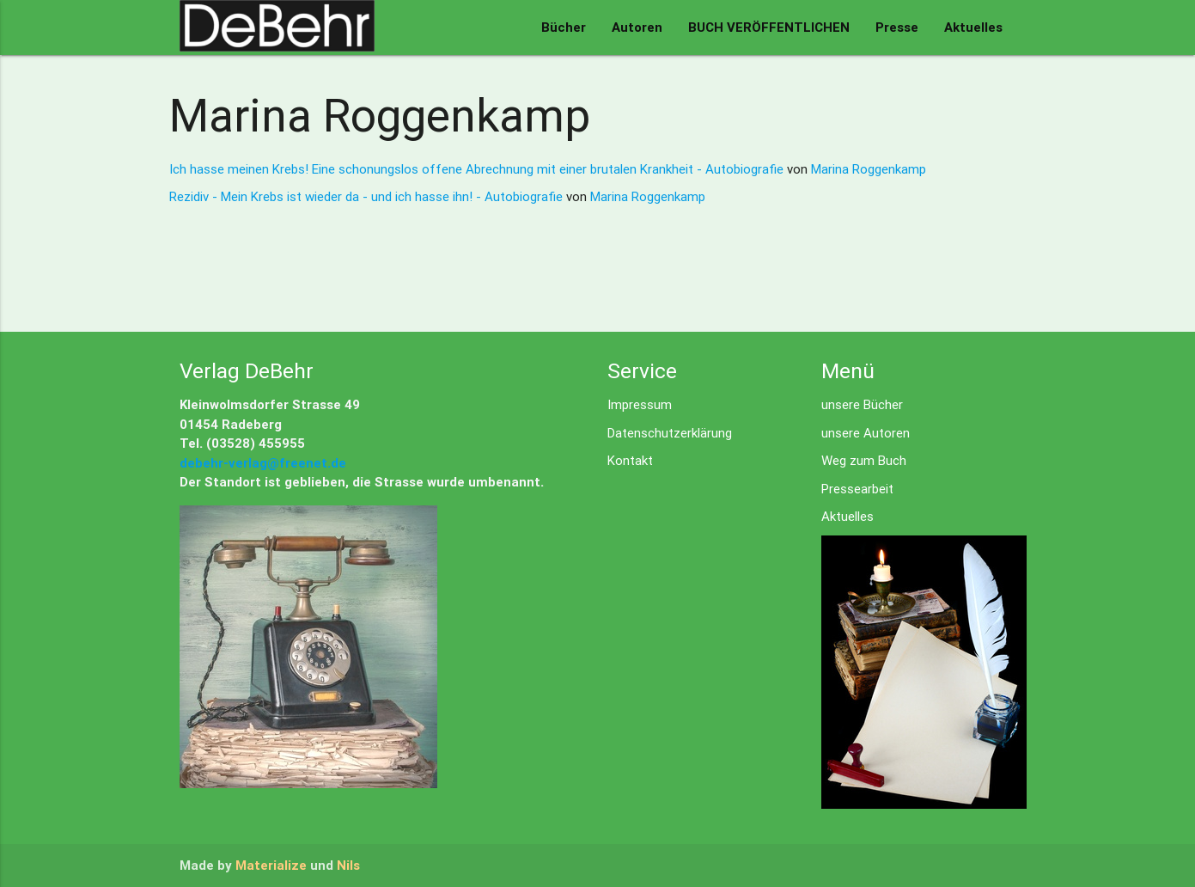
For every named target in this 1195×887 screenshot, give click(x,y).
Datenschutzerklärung (669, 433)
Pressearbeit (857, 488)
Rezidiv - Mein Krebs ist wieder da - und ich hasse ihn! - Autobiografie (367, 196)
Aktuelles (973, 27)
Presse (896, 27)
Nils (348, 865)
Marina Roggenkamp (868, 169)
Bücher (563, 27)
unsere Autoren (865, 433)
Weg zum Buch (863, 460)
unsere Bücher (862, 404)
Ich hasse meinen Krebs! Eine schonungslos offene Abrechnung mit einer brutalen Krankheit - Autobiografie (478, 169)
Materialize (271, 865)
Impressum (639, 404)
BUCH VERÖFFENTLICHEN (769, 27)
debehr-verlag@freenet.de (263, 463)
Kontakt (630, 460)
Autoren (637, 27)
